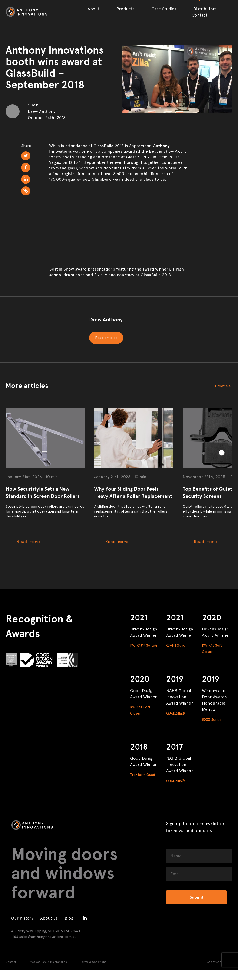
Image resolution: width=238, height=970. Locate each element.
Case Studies (164, 8)
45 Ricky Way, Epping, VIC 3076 (37, 931)
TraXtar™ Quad (142, 775)
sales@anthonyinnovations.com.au (48, 936)
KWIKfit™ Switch (143, 645)
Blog (69, 918)
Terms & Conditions (93, 961)
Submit (196, 897)
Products (125, 8)
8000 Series (211, 720)
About (93, 8)
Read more (28, 541)
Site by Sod (214, 961)
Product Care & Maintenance (48, 961)
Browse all (223, 386)
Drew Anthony (106, 320)
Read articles (106, 337)
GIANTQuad (175, 645)
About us (49, 918)
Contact (199, 15)
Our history (22, 918)
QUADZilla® (175, 713)
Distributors (205, 8)
